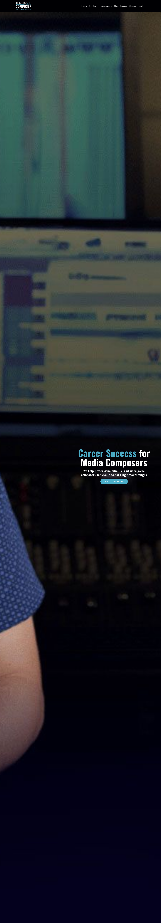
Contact (132, 6)
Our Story (93, 6)
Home (84, 6)
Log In (141, 6)
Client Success (120, 6)
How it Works (105, 6)
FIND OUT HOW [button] (114, 481)
